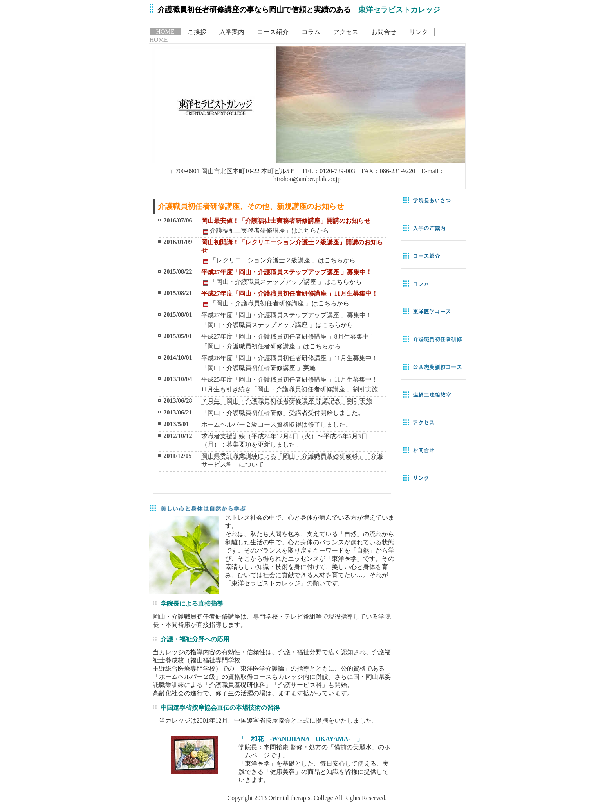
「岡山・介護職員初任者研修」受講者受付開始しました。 (282, 412)
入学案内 (231, 32)
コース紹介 (273, 32)
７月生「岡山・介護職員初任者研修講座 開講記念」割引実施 (286, 401)
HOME (165, 31)
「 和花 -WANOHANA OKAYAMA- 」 (300, 739)
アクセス (345, 32)
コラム (311, 32)
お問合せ (383, 32)
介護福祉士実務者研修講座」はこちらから (265, 230)
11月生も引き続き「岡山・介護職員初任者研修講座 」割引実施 (289, 389)
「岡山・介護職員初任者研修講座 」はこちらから (275, 303)
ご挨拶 (197, 32)
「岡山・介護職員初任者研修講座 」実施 (258, 367)
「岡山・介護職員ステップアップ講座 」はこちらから (281, 281)
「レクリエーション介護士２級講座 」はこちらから (278, 260)
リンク (418, 32)
